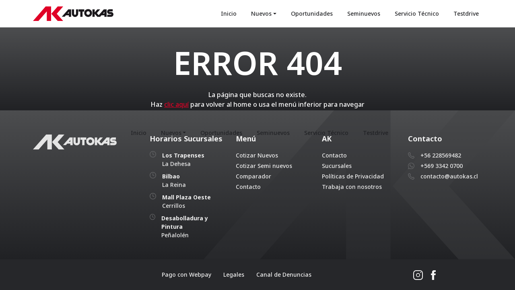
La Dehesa (183, 159)
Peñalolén (184, 226)
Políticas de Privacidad (353, 176)
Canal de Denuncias (283, 274)
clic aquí (176, 104)
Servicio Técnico (417, 14)
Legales (233, 274)
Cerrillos (186, 201)
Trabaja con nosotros (352, 187)
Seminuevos (363, 14)
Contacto (248, 187)
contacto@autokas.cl (449, 176)
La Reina (174, 180)
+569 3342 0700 (441, 166)
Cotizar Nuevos (257, 155)
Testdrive (466, 14)
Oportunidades (312, 14)
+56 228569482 (440, 155)
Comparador (253, 176)
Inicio (229, 14)
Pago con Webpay (186, 274)
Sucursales (337, 166)
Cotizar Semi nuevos (264, 166)
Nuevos (261, 14)
